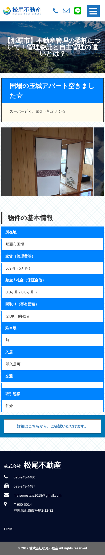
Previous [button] (6, 161)
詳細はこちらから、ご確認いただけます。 (52, 426)
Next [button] (99, 161)
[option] (52, 161)
